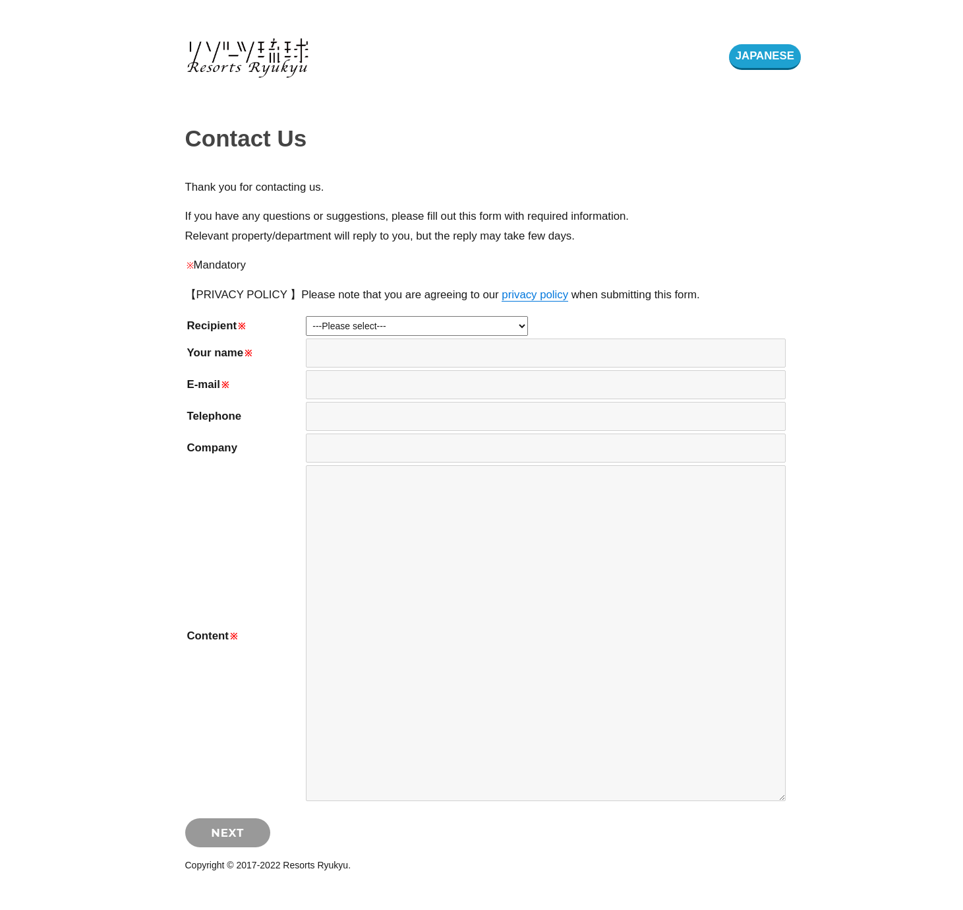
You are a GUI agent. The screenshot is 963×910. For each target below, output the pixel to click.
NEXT (227, 832)
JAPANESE (765, 55)
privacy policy (535, 294)
